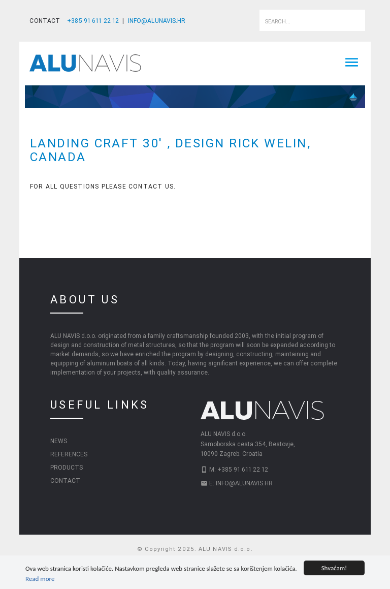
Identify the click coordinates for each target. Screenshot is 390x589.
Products (66, 467)
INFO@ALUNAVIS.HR (157, 20)
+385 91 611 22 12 (93, 20)
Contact (65, 480)
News (58, 441)
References (68, 454)
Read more (39, 579)
